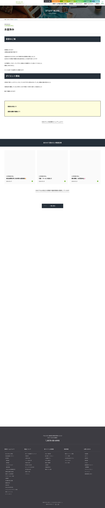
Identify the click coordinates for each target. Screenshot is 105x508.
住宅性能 (71, 3)
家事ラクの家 (28, 471)
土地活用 (88, 1)
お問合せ (98, 3)
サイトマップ (88, 471)
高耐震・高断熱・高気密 (10, 471)
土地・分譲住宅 (48, 460)
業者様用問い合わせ (89, 473)
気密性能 (8, 462)
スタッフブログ (10, 19)
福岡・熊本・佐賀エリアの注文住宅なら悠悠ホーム (53, 501)
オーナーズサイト (9, 493)
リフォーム (55, 1)
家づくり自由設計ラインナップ (32, 453)
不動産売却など (79, 1)
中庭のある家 (28, 462)
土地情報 (72, 1)
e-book (86, 462)
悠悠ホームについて (88, 3)
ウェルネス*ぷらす (10, 464)
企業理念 (7, 477)
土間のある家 (28, 457)
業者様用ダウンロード (89, 464)
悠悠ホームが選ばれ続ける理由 (60, 3)
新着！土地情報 (48, 462)
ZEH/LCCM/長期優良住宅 (12, 468)
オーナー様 (47, 1)
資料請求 (87, 460)
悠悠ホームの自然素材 (10, 473)
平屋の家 (27, 455)
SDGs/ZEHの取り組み (10, 486)
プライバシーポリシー (89, 468)
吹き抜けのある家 (29, 464)
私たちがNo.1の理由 (10, 453)
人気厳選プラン (49, 457)
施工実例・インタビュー (50, 455)
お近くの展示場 (49, 453)
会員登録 (87, 453)
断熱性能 (8, 460)
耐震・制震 (9, 466)
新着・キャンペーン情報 (70, 453)
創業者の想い (8, 482)
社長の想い (8, 484)
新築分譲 (63, 1)
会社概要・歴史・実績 (10, 480)
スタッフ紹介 (68, 462)
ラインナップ (79, 3)
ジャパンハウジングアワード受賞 (12, 489)
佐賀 (58, 503)
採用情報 (95, 1)
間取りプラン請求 (49, 468)
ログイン (87, 455)
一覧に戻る (52, 204)
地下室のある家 (29, 468)
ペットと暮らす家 (29, 460)
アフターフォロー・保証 (10, 475)
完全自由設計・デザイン (10, 455)
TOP (5, 19)
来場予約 (87, 457)
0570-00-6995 (53, 440)
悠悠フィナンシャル (10, 491)
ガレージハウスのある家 (30, 466)
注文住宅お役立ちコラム (70, 457)
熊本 (56, 503)
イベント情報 (68, 455)
